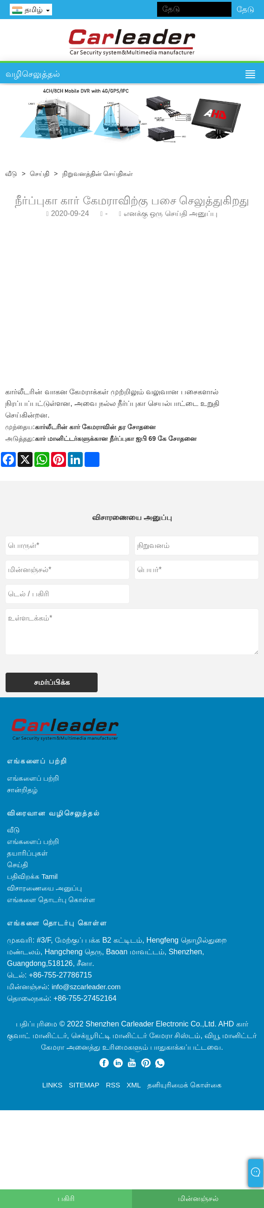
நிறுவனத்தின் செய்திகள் (97, 173)
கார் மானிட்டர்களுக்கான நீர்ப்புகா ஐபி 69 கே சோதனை (116, 438)
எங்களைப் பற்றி (33, 778)
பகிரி (66, 1198)
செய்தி (39, 173)
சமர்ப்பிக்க (52, 682)
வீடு (11, 173)
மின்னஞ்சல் (198, 1198)
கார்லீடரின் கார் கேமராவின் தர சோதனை (95, 427)
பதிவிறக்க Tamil (32, 876)
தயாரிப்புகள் (27, 853)
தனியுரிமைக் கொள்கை (184, 1085)
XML (133, 1085)
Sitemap (84, 1085)
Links (52, 1085)
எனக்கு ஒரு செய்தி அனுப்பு (171, 213)
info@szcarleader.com (86, 987)
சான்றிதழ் (22, 790)
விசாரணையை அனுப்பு (44, 888)
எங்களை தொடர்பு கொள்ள (51, 900)
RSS (113, 1085)
